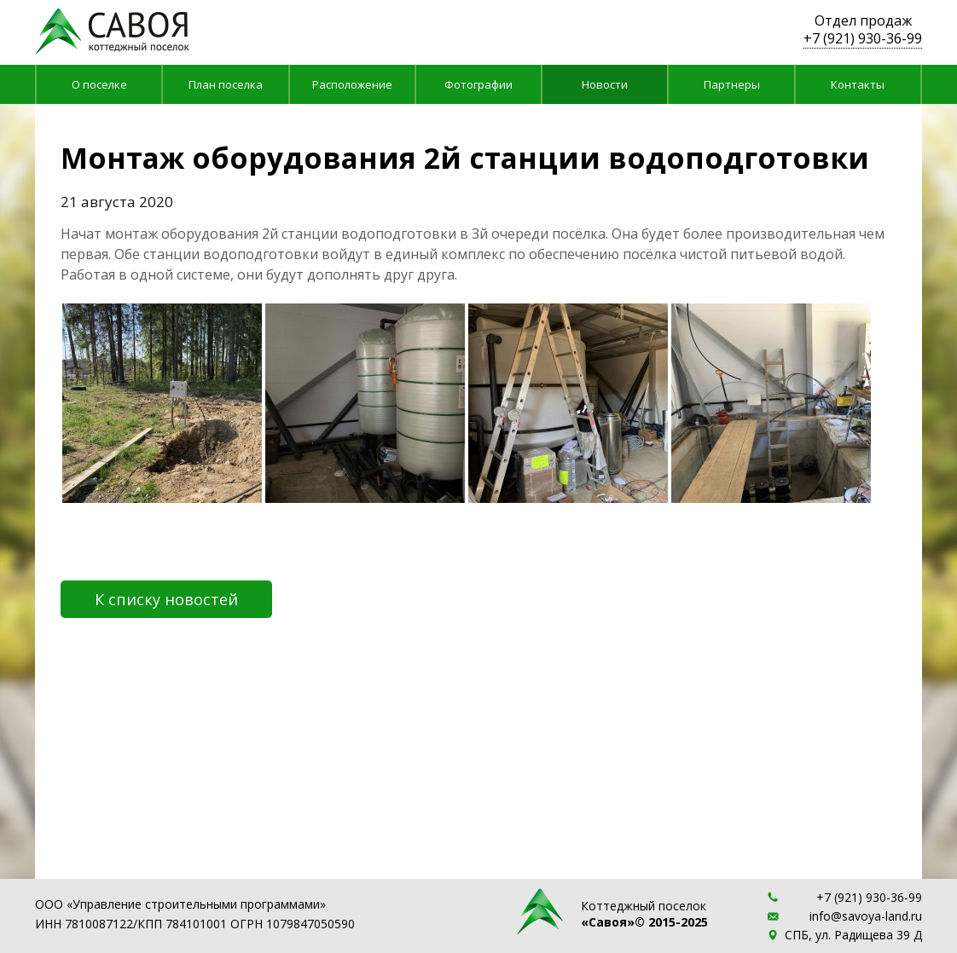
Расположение (352, 84)
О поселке (99, 84)
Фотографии (478, 84)
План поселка (225, 84)
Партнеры (732, 84)
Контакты (857, 84)
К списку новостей (166, 599)
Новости (605, 84)
